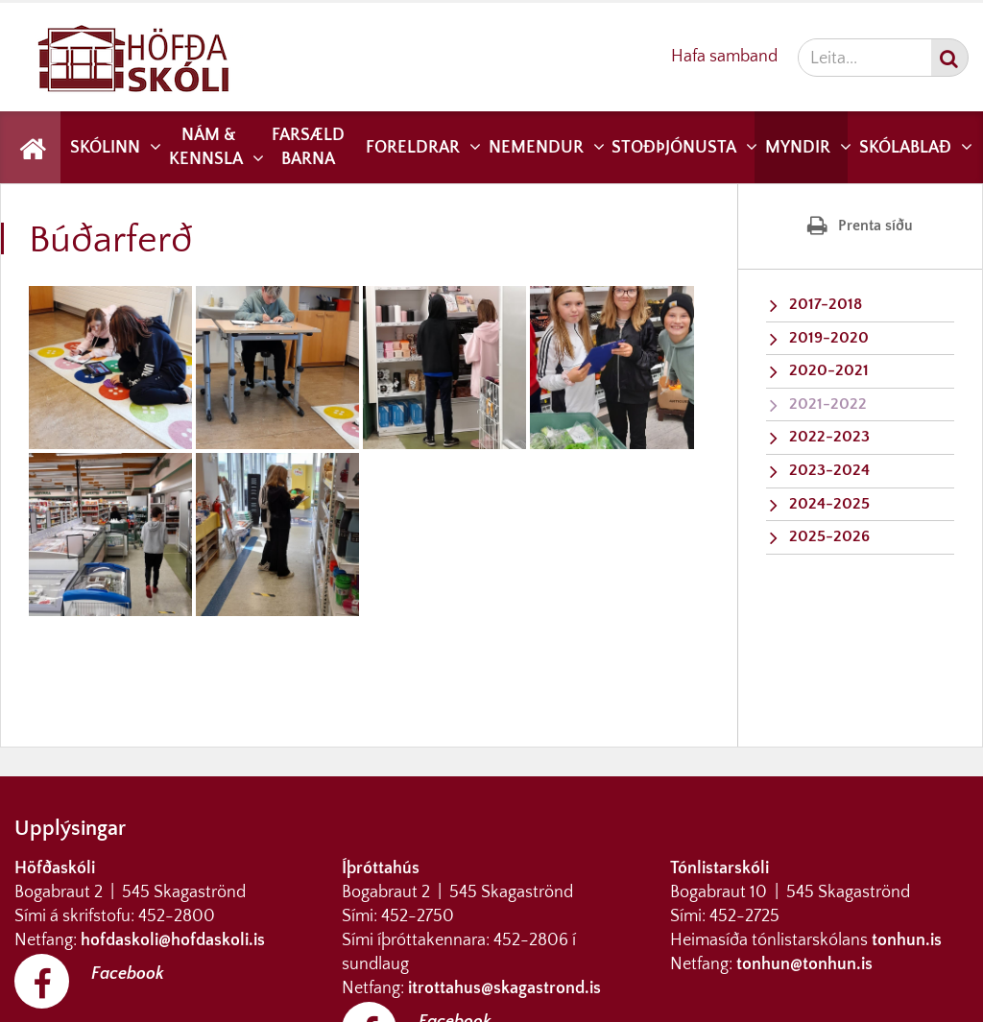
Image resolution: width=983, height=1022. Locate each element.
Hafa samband (724, 56)
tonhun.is (907, 940)
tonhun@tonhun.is (804, 964)
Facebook (127, 974)
